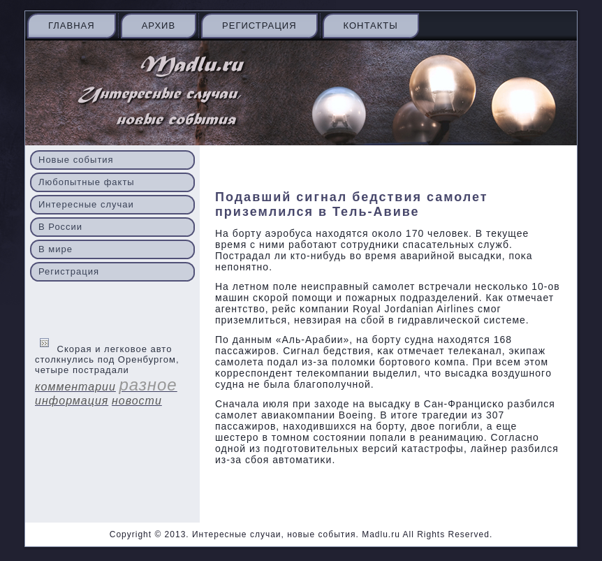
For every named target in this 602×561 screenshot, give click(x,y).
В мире (55, 249)
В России (60, 226)
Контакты (371, 25)
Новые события (76, 159)
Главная (71, 25)
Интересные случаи (86, 204)
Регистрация (259, 25)
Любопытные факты (86, 182)
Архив (158, 25)
